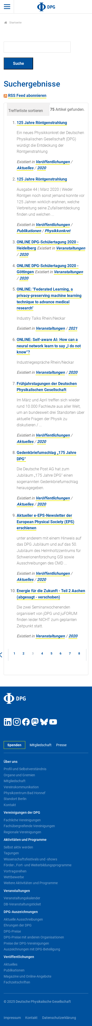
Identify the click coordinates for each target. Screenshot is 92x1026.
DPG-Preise (12, 931)
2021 (72, 328)
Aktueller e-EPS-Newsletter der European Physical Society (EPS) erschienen (45, 521)
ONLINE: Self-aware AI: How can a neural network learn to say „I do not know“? (49, 345)
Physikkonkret (57, 230)
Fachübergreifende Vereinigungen (29, 826)
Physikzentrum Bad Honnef (24, 793)
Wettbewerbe (14, 877)
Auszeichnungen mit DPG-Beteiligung (32, 949)
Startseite (13, 22)
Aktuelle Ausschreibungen (23, 919)
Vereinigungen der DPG (22, 813)
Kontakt (10, 805)
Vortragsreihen (15, 871)
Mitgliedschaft (41, 745)
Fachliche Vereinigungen (22, 820)
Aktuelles (25, 168)
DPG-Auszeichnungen (21, 912)
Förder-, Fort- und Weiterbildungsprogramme (37, 865)
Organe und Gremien (19, 775)
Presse (61, 745)
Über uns (10, 762)
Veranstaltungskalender (22, 898)
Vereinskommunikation (21, 787)
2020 (41, 168)
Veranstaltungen (70, 248)
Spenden (14, 745)
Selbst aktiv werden (18, 847)
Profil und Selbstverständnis (25, 769)
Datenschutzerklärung (59, 1018)
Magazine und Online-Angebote (27, 976)
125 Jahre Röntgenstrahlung (42, 122)
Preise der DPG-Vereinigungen (26, 943)
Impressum (12, 1018)
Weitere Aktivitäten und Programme (31, 883)
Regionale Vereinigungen (22, 832)
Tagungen (11, 853)
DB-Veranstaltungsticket (22, 904)
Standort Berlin (15, 799)
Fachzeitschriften (17, 982)
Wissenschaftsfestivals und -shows (30, 859)
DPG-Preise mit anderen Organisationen (34, 937)
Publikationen (29, 230)
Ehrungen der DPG (18, 925)
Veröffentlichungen (53, 161)
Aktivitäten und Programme (25, 840)
